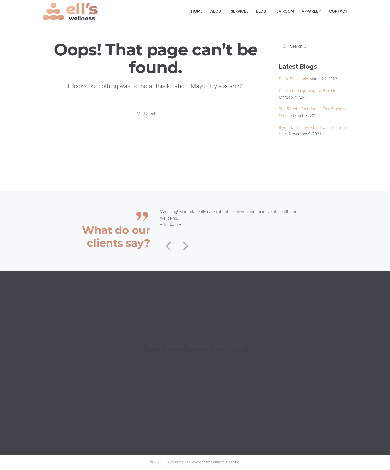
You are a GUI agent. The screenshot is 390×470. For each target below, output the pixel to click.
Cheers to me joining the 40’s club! (309, 90)
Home (197, 11)
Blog (261, 11)
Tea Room (284, 11)
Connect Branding (225, 462)
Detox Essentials (293, 79)
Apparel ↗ (311, 11)
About (216, 11)
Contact (338, 11)
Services (240, 11)
